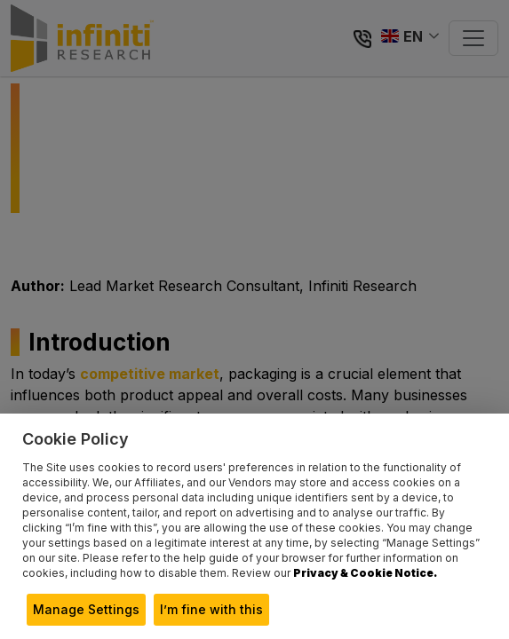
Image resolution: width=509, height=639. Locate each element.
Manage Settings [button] (86, 609)
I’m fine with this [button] (211, 609)
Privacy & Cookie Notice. (365, 573)
